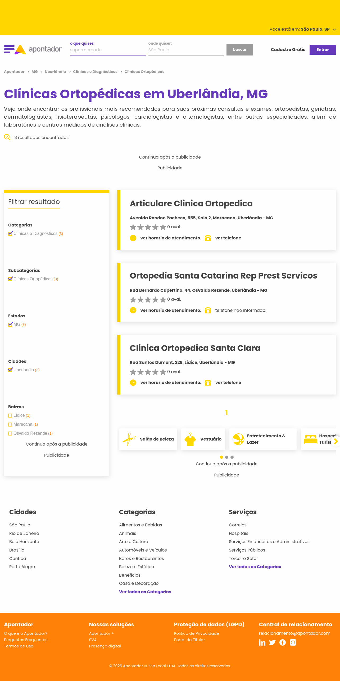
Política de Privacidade (196, 633)
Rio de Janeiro (24, 533)
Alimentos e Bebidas (140, 525)
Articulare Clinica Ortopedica (192, 203)
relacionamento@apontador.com (294, 633)
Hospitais (238, 533)
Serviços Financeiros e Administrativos (269, 542)
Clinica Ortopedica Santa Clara (196, 348)
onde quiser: (160, 43)
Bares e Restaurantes (141, 558)
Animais (127, 533)
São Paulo (19, 525)
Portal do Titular (189, 639)
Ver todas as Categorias (145, 592)
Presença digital (105, 646)
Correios (238, 525)
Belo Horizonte (24, 542)
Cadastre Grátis (288, 50)
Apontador (14, 71)
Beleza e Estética (136, 567)
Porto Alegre (22, 567)
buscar (240, 49)
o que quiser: (82, 43)
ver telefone (229, 238)
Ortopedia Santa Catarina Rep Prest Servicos (224, 275)
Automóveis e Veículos (143, 550)
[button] (221, 457)
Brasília (17, 550)
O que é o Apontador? (25, 633)
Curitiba (17, 558)
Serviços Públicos (247, 550)
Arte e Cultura (133, 542)
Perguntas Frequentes (25, 639)
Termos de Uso (18, 646)
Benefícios (129, 575)
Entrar (323, 49)
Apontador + (101, 633)
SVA (93, 639)
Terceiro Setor (243, 558)
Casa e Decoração (139, 583)
